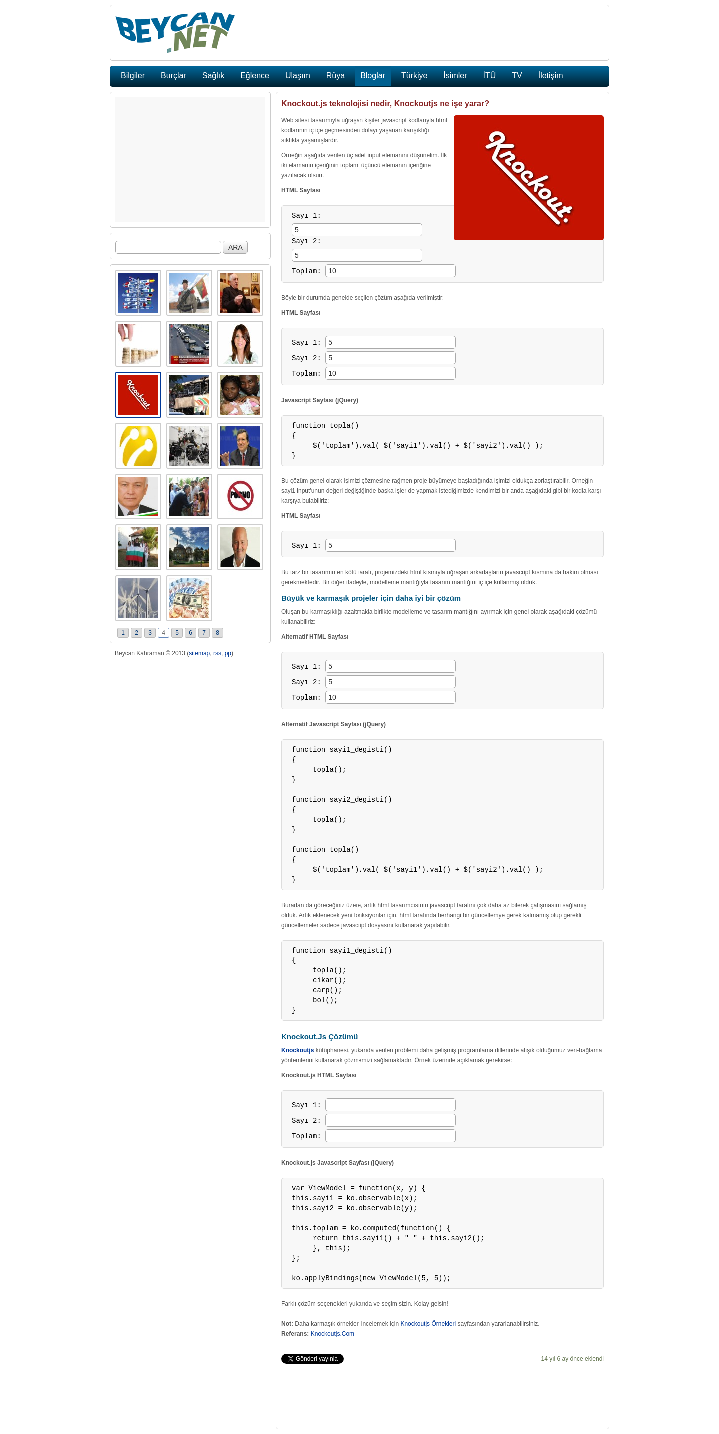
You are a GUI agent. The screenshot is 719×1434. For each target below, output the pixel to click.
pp (228, 653)
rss (217, 653)
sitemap (199, 653)
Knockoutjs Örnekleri (428, 1323)
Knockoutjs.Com (332, 1333)
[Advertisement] (190, 159)
